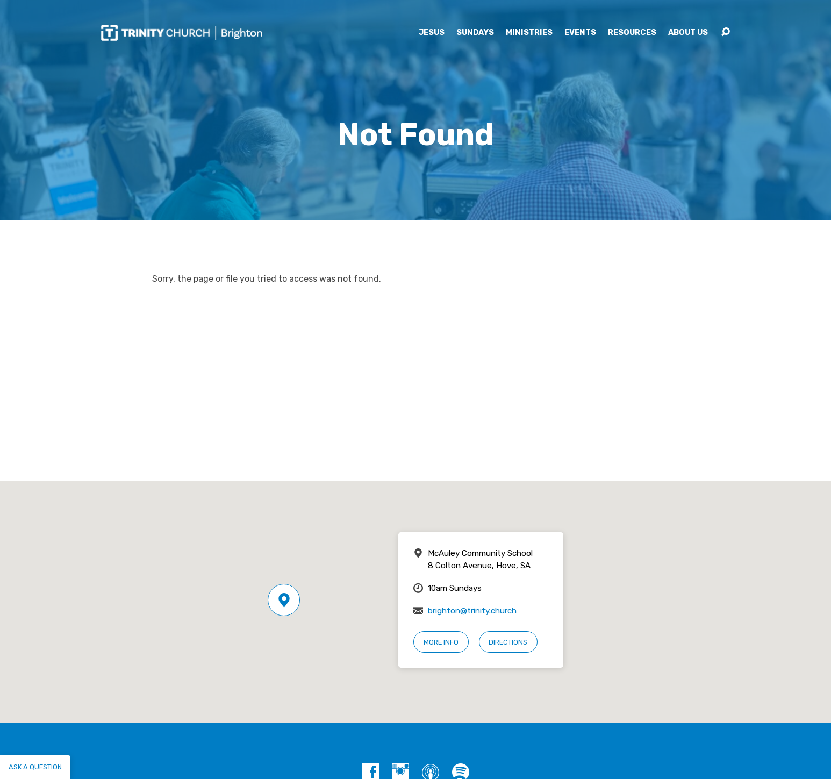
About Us (688, 33)
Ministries (529, 33)
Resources (632, 33)
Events (580, 33)
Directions (508, 642)
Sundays (475, 33)
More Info (441, 642)
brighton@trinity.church (472, 611)
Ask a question (35, 767)
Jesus (432, 33)
